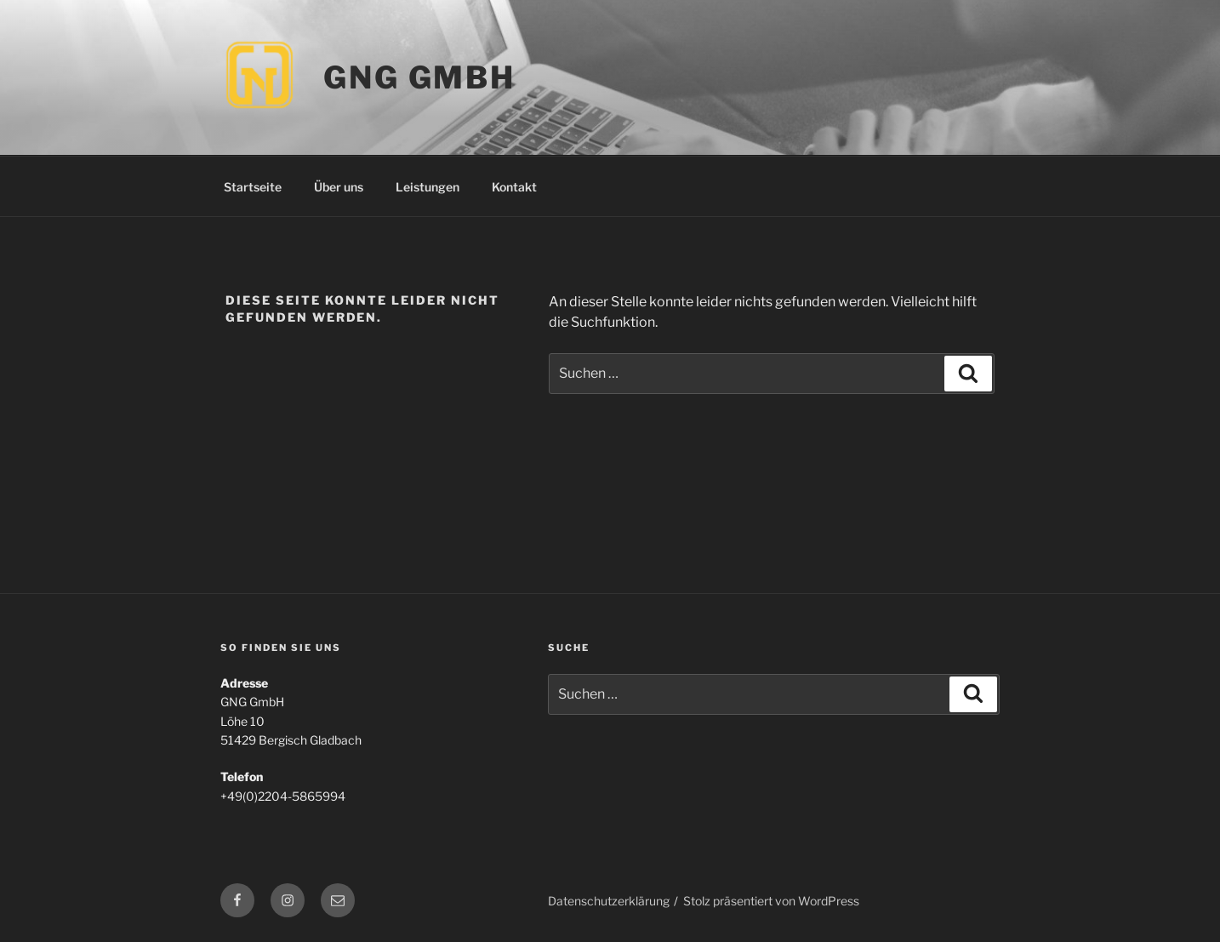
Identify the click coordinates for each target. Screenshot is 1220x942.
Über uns (338, 187)
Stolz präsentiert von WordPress (771, 900)
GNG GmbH (419, 77)
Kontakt (514, 187)
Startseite (253, 187)
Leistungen (427, 187)
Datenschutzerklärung (609, 900)
